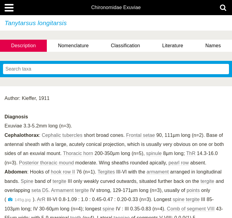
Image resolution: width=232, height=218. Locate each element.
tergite (59, 181)
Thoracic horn (78, 153)
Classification (125, 45)
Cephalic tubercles (62, 135)
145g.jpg (22, 199)
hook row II (63, 171)
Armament (62, 190)
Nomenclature (73, 45)
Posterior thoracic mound (46, 162)
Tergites (106, 171)
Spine (27, 181)
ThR (190, 153)
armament (158, 171)
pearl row (179, 162)
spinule (154, 153)
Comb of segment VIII (190, 208)
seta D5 (39, 190)
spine (179, 199)
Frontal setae (140, 135)
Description (23, 45)
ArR (41, 199)
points (193, 190)
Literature (172, 45)
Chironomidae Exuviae (116, 7)
